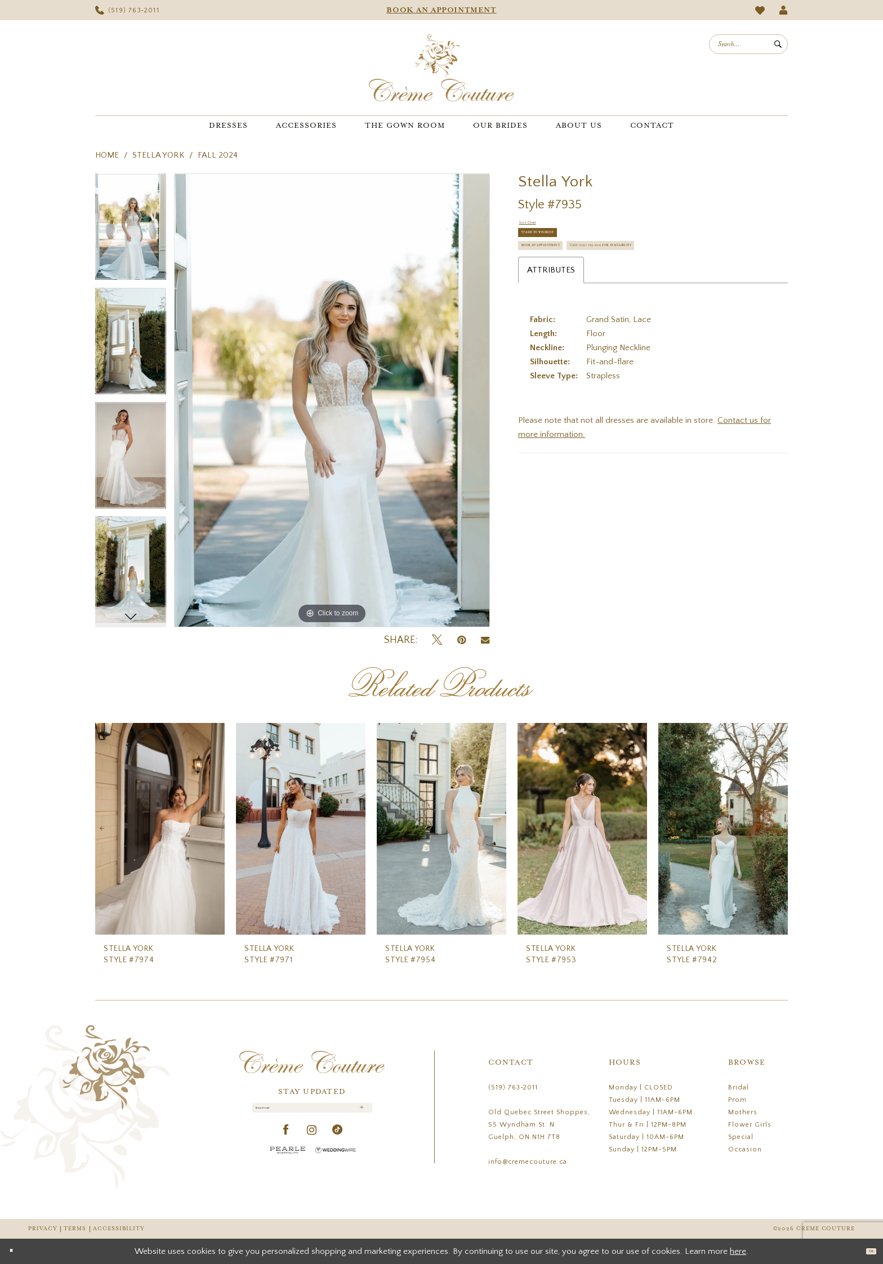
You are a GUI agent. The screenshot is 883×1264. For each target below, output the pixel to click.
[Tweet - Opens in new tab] (437, 640)
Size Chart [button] (537, 226)
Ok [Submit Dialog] (865, 1251)
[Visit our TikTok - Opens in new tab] (338, 1142)
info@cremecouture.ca (527, 1161)
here (738, 1251)
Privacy (42, 1229)
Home (107, 155)
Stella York (158, 155)
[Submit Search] (778, 44)
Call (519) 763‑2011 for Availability (598, 307)
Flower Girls (749, 1124)
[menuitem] (127, 10)
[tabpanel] (130, 230)
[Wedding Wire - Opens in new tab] (335, 1162)
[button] (783, 10)
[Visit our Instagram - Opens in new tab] (312, 1142)
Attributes (551, 337)
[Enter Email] (312, 1113)
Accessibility (119, 1229)
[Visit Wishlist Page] (760, 10)
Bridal (738, 1087)
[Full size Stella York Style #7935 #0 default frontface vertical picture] (332, 400)
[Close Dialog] (16, 1251)
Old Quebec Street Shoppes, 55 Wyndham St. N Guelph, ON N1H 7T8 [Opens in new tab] (539, 1125)
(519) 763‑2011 (513, 1087)
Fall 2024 (218, 155)
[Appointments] (441, 10)
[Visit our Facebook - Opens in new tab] (286, 1142)
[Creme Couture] (441, 67)
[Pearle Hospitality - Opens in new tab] (288, 1162)
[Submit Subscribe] (359, 1114)
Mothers (742, 1112)
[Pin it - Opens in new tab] (461, 640)
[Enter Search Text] (748, 44)
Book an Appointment (571, 279)
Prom (737, 1100)
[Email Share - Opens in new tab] (485, 640)
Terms (75, 1229)
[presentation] (160, 829)
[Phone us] (127, 10)
